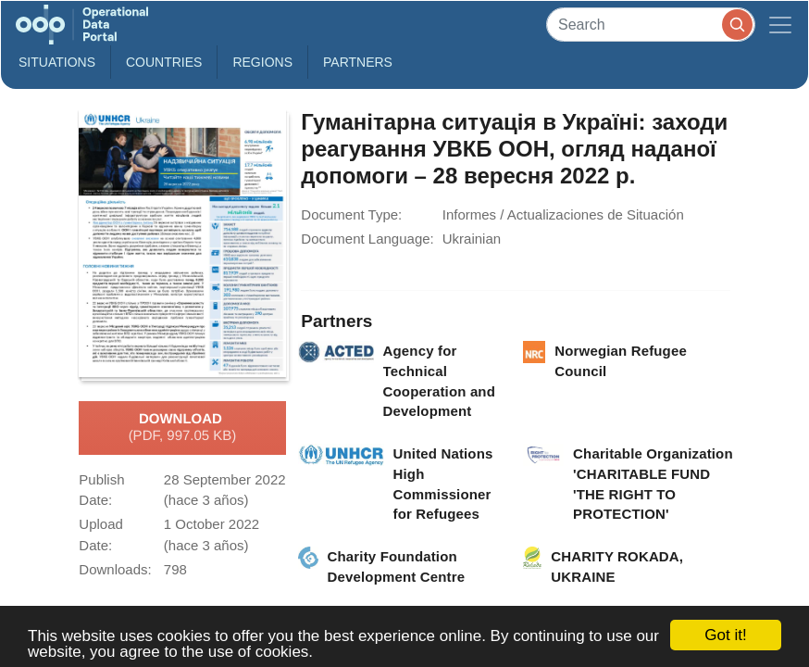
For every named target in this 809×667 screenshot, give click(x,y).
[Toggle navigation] (780, 24)
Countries (164, 62)
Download (183, 428)
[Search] (650, 24)
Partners (357, 62)
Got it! (725, 635)
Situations (57, 62)
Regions (262, 62)
